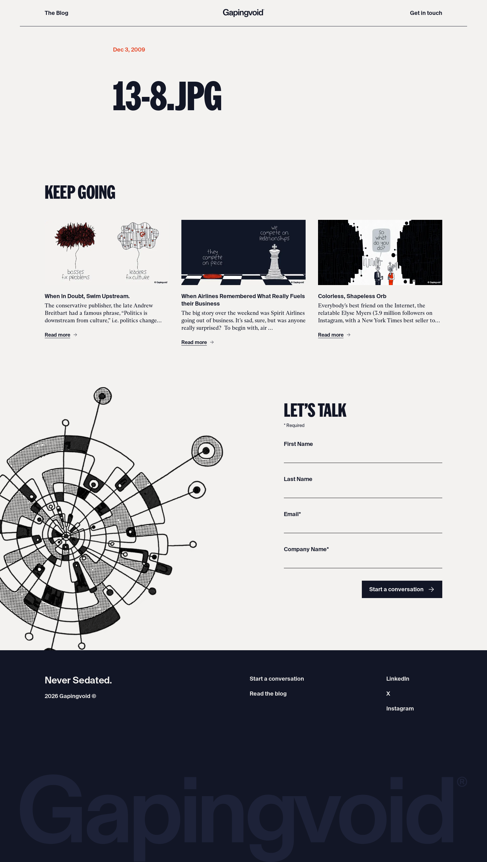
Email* (292, 514)
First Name (298, 444)
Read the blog (268, 693)
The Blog (56, 13)
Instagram (400, 708)
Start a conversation (402, 589)
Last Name (298, 479)
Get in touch (426, 13)
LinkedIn (397, 678)
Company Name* (306, 549)
